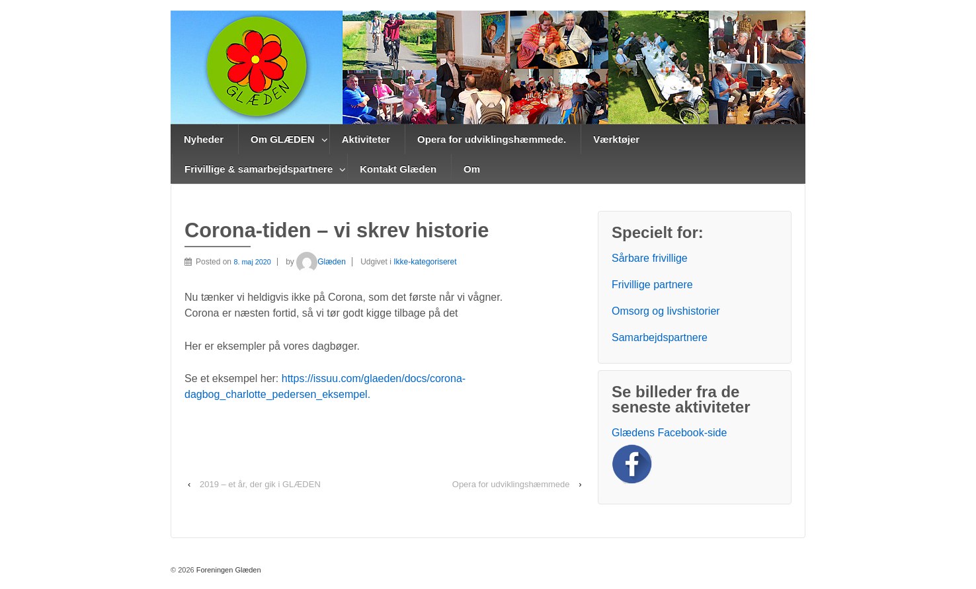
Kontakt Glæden (398, 169)
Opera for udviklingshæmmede (511, 484)
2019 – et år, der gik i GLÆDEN (260, 484)
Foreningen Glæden (227, 570)
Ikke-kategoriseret (424, 261)
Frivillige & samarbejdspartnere (258, 169)
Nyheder (204, 139)
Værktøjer (616, 139)
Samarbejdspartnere (660, 337)
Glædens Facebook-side (669, 432)
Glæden (321, 261)
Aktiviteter (366, 139)
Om (472, 169)
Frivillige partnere (652, 284)
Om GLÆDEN (283, 139)
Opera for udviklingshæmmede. (491, 139)
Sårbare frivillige (650, 258)
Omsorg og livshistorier (666, 311)
